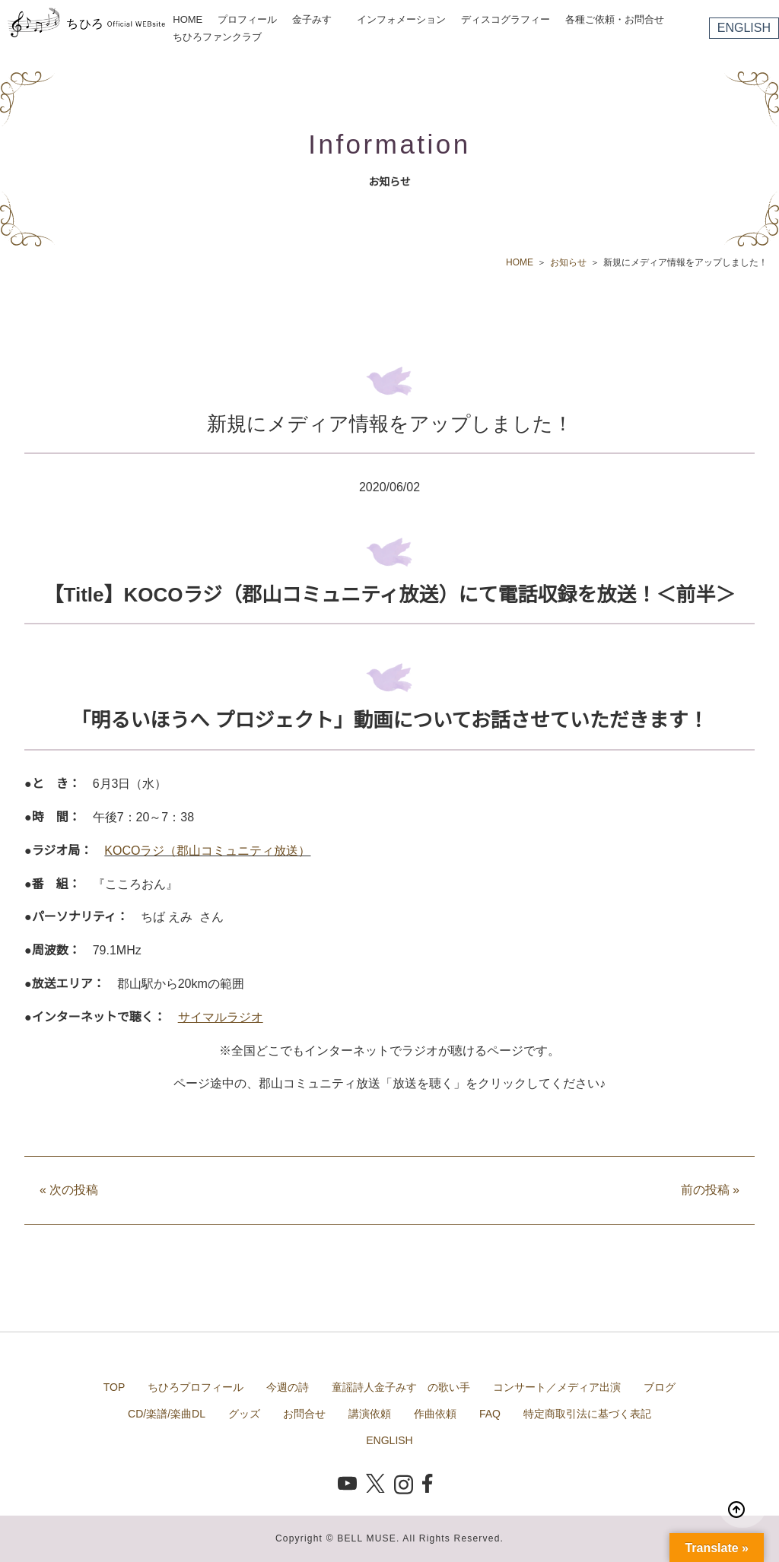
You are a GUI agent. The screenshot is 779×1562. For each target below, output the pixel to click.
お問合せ (304, 1414)
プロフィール (247, 19)
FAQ (490, 1414)
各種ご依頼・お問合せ (614, 19)
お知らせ (568, 262)
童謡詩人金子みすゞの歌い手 (401, 1387)
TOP (114, 1387)
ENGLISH (744, 27)
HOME (187, 19)
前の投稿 (710, 1189)
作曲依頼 (435, 1414)
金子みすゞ (317, 19)
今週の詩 (287, 1387)
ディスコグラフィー (505, 19)
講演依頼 (369, 1414)
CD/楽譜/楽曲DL (166, 1414)
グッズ (244, 1414)
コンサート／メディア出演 (557, 1387)
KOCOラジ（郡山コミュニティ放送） (207, 850)
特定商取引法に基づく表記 (587, 1414)
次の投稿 (69, 1189)
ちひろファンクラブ (217, 37)
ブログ (660, 1387)
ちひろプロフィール (195, 1387)
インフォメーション (401, 19)
